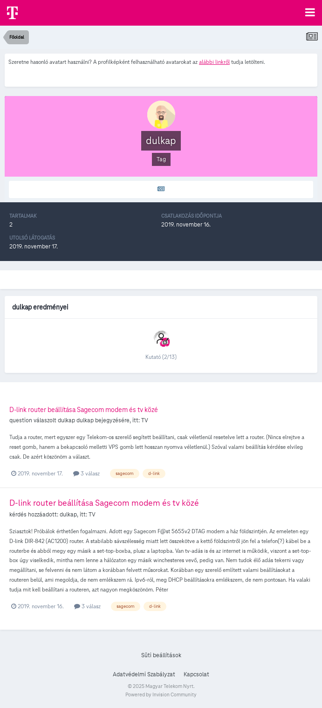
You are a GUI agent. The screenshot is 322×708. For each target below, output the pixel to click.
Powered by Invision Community (161, 694)
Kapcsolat (196, 674)
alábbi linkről (214, 61)
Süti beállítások (161, 655)
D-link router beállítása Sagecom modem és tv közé (83, 410)
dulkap (66, 420)
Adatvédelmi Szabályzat (144, 674)
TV (144, 420)
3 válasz (86, 473)
